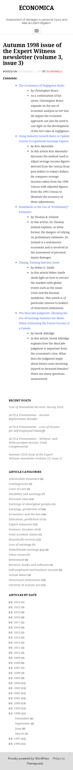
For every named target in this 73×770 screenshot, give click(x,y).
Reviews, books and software (29, 565)
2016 (17, 627)
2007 (17, 668)
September (22, 723)
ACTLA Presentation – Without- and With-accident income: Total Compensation (33, 442)
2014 (17, 637)
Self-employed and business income (33, 570)
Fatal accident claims (23, 534)
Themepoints (34, 763)
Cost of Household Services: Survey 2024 (36, 407)
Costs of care (17, 489)
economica (54, 71)
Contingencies (18, 484)
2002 (17, 693)
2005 (17, 678)
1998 (17, 713)
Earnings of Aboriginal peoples (30, 504)
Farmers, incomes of (23, 529)
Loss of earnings (20, 544)
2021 (17, 607)
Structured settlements (24, 580)
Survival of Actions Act (24, 585)
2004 (17, 683)
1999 (17, 708)
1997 (17, 738)
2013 (17, 642)
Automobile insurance (24, 479)
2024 (17, 602)
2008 (17, 663)
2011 (17, 652)
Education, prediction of (25, 519)
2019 (17, 612)
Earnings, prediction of (25, 509)
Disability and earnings (25, 494)
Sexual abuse (18, 575)
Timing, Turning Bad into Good (39, 262)
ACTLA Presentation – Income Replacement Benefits (29, 417)
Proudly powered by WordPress (28, 758)
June (18, 728)
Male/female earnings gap (27, 549)
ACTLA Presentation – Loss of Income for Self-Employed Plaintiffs (34, 429)
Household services (22, 539)
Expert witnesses (20, 524)
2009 (17, 658)
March (19, 733)
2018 (17, 617)
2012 (17, 647)
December (22, 718)
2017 (17, 622)
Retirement (16, 560)
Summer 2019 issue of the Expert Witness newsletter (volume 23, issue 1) (35, 456)
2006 (17, 673)
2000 (17, 703)
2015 (17, 632)
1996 (17, 743)
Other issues (17, 554)
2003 (17, 688)
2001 (17, 698)
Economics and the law (25, 514)
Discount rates (19, 499)
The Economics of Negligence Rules (41, 85)
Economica (36, 7)
